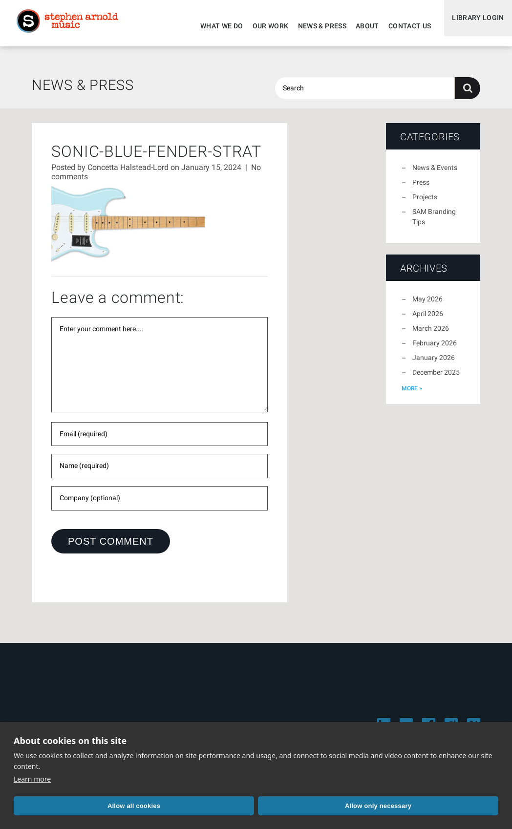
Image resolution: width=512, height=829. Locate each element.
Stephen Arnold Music (74, 26)
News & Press (314, 26)
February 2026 (434, 349)
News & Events (434, 173)
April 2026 (427, 319)
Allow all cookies (61, 805)
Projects (424, 203)
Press (420, 188)
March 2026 (430, 334)
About (359, 26)
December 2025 (436, 378)
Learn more (32, 779)
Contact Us (402, 26)
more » (412, 394)
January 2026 (433, 363)
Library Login (474, 26)
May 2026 (427, 305)
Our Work (263, 26)
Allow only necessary (160, 805)
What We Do (213, 26)
